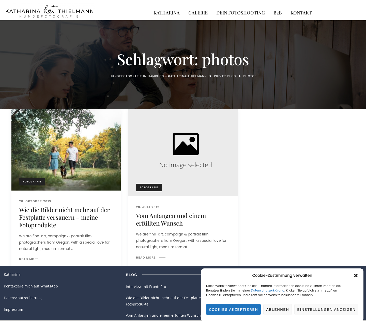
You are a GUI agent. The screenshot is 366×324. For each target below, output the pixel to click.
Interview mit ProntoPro (146, 286)
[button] (355, 275)
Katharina (167, 13)
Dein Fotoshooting (240, 13)
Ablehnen (277, 309)
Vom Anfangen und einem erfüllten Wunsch (171, 219)
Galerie (198, 13)
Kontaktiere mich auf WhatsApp (31, 286)
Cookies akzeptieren (233, 309)
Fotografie (32, 181)
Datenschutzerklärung (267, 290)
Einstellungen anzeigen (326, 309)
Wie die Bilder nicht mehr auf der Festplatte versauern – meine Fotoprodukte (64, 217)
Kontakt (301, 13)
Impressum (13, 309)
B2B (277, 13)
